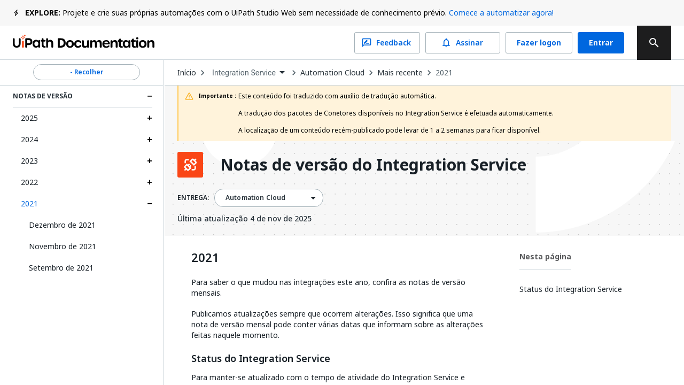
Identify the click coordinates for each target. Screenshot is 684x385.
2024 (29, 139)
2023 (29, 160)
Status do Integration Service (260, 358)
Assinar (463, 43)
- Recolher (86, 72)
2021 (29, 203)
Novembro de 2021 (62, 246)
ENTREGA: (193, 198)
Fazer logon (539, 43)
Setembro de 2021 (61, 267)
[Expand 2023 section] (149, 161)
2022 (29, 182)
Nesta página (545, 256)
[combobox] (248, 73)
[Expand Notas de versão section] (149, 96)
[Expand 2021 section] (149, 204)
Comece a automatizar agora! (501, 12)
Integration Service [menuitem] (244, 72)
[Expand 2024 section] (149, 139)
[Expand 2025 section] (149, 118)
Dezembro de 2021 (62, 224)
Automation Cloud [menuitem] (255, 198)
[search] (654, 43)
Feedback (387, 43)
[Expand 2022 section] (149, 182)
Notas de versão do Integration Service (373, 165)
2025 (29, 118)
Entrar (601, 43)
